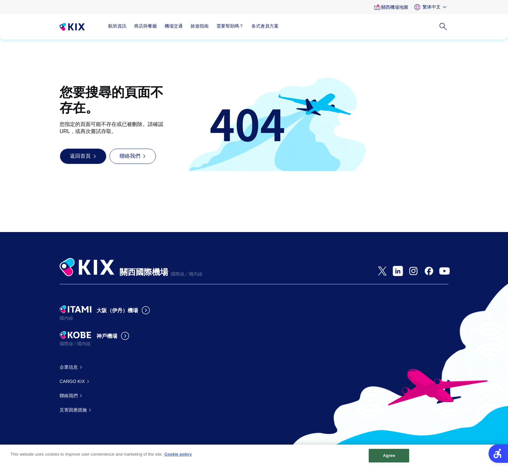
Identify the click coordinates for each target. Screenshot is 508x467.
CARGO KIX (72, 381)
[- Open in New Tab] (382, 271)
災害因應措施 (73, 409)
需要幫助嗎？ (230, 26)
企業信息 (69, 367)
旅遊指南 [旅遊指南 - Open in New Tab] (199, 26)
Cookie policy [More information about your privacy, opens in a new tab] (178, 457)
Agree (389, 458)
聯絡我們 (69, 395)
